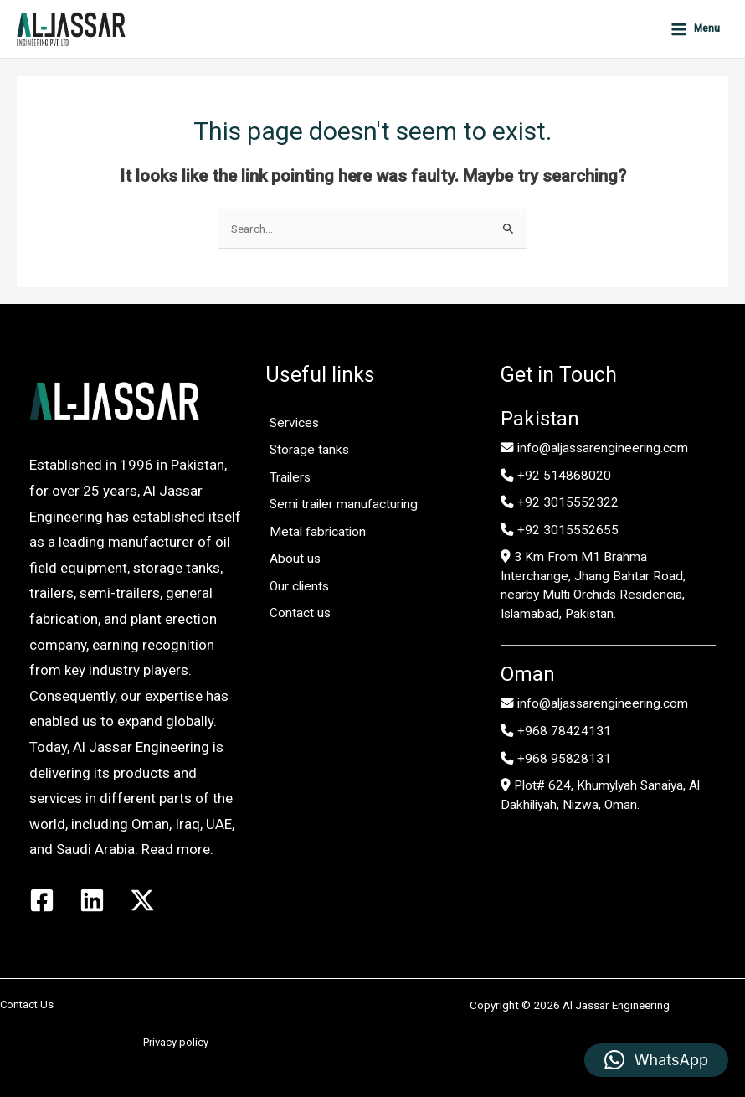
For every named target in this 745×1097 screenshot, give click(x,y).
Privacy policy (175, 1042)
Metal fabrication (318, 531)
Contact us (300, 613)
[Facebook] (41, 900)
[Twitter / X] (142, 900)
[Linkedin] (92, 900)
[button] (656, 1060)
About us (295, 558)
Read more (175, 849)
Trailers (290, 477)
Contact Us (27, 1004)
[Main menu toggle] (694, 29)
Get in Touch (559, 375)
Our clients (299, 586)
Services (294, 422)
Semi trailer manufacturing (344, 504)
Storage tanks (309, 449)
